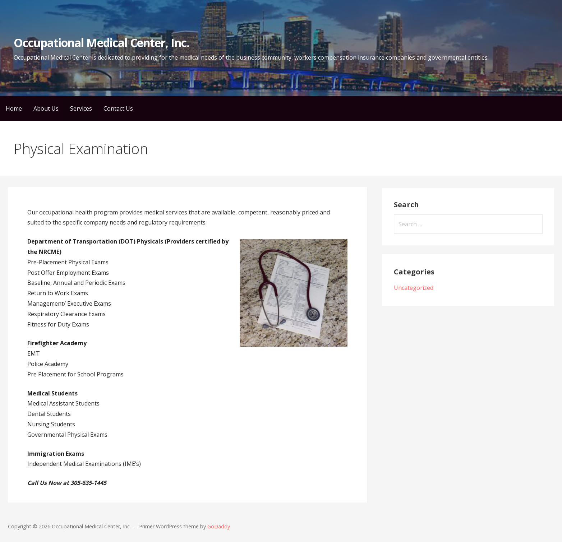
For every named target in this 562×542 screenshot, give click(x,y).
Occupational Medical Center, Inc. (101, 42)
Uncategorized (413, 288)
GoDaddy (218, 526)
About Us (46, 108)
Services (81, 108)
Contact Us (118, 108)
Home (14, 108)
